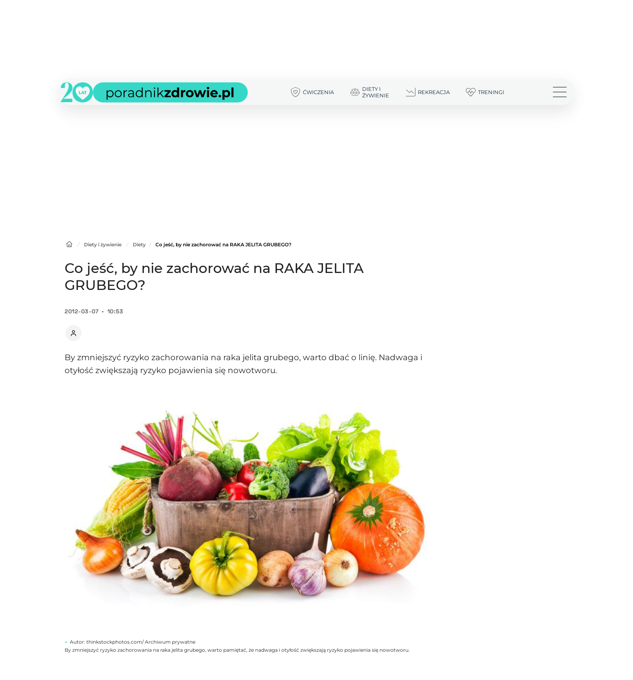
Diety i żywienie (103, 244)
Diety (139, 244)
